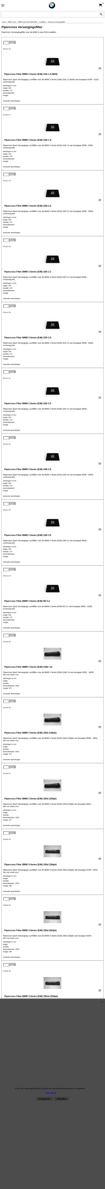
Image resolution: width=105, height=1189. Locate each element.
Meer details (51, 1093)
